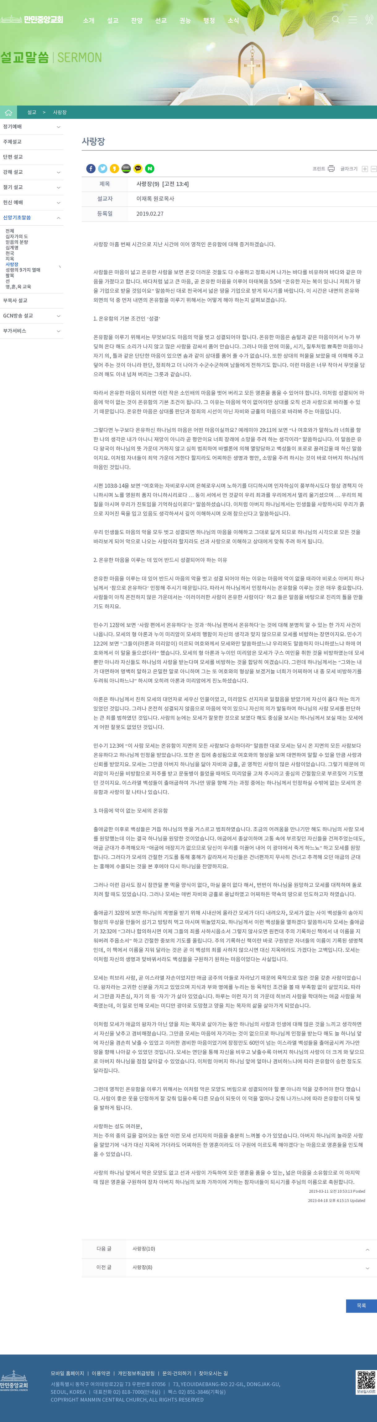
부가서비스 (14, 331)
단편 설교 (13, 157)
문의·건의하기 (176, 1374)
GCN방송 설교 (18, 316)
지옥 (10, 259)
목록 (361, 1306)
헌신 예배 (13, 202)
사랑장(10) (143, 1249)
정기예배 (12, 127)
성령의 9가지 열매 (23, 270)
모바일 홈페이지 (67, 1374)
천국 (10, 253)
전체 (10, 231)
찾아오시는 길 (213, 1374)
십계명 (12, 248)
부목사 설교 (15, 301)
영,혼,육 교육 (18, 287)
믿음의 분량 (17, 242)
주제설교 (12, 142)
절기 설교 (13, 187)
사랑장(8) (142, 1267)
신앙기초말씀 (17, 218)
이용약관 (101, 1374)
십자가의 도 (17, 237)
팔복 (10, 276)
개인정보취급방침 (136, 1374)
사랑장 (12, 264)
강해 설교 (13, 172)
